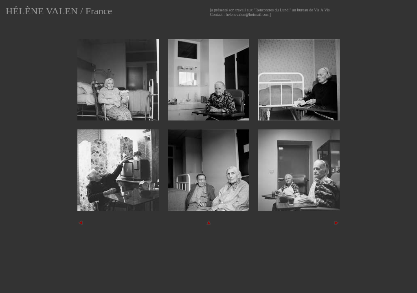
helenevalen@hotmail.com (247, 14)
